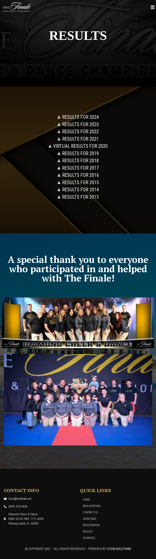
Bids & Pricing (92, 506)
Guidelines (89, 519)
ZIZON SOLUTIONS (119, 549)
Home (86, 499)
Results (88, 531)
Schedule (89, 538)
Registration (91, 525)
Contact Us (90, 512)
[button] (152, 7)
